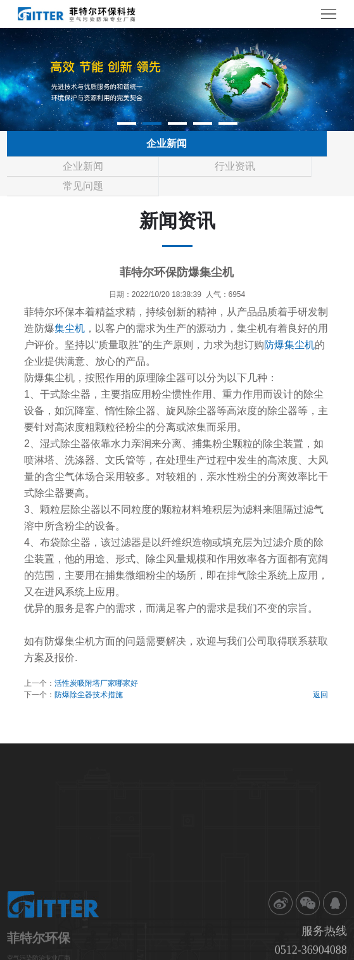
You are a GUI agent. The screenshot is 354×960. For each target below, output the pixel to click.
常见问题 (83, 185)
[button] (126, 123)
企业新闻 (83, 166)
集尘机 (69, 328)
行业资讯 (235, 166)
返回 (320, 694)
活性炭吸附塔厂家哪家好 (96, 683)
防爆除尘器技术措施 (88, 694)
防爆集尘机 (289, 344)
